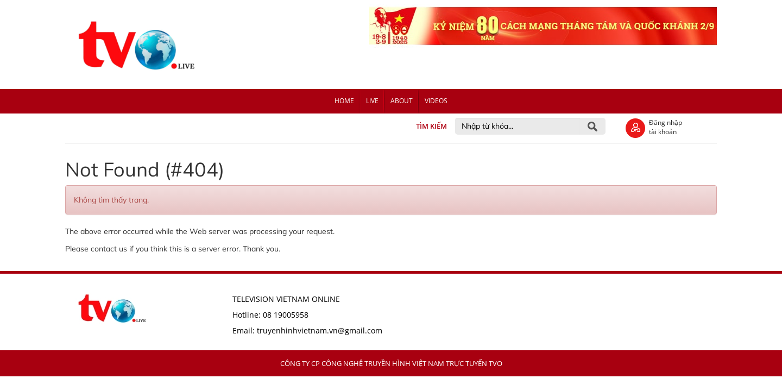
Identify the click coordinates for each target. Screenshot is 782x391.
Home (344, 100)
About (401, 100)
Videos (436, 100)
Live (372, 100)
